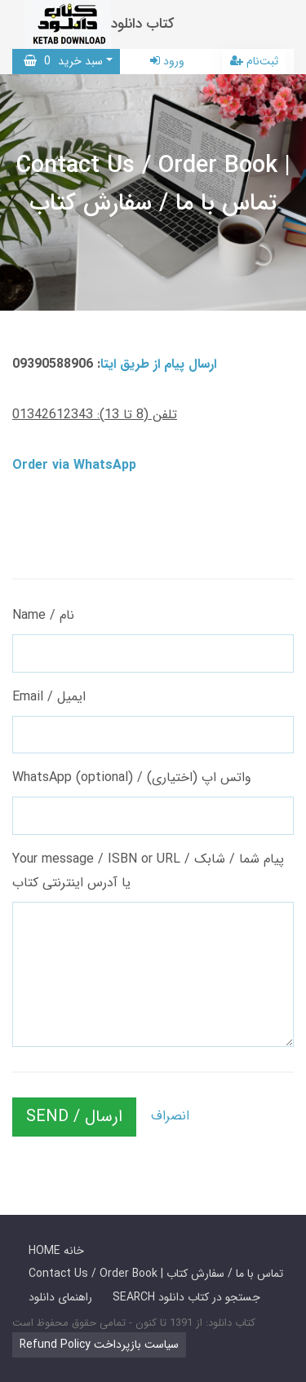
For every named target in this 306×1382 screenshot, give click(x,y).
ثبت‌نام (254, 61)
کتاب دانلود (143, 24)
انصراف (170, 1116)
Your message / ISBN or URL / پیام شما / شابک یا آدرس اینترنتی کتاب (148, 871)
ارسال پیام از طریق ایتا (158, 364)
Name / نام (43, 615)
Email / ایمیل (49, 697)
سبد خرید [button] (63, 61)
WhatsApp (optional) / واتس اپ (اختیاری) (131, 777)
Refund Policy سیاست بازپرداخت (99, 1344)
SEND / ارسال (74, 1116)
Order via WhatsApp (74, 465)
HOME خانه (56, 1251)
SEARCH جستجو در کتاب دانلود (186, 1297)
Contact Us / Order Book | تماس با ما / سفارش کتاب (156, 1274)
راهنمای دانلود (60, 1297)
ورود (167, 61)
